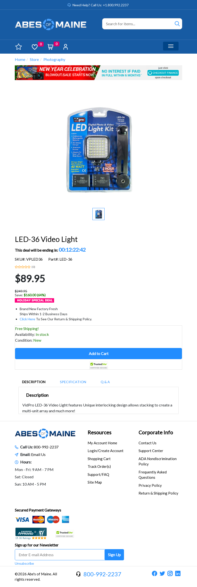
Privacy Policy (150, 485)
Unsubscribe (24, 563)
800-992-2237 (46, 447)
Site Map (95, 482)
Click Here (27, 319)
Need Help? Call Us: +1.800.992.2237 (101, 5)
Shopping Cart (99, 458)
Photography (54, 59)
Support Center (151, 450)
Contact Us (147, 443)
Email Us (38, 454)
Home (20, 59)
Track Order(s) (99, 466)
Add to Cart (98, 353)
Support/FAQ (98, 474)
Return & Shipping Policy (158, 493)
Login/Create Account (105, 450)
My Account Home (102, 443)
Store (34, 59)
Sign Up (114, 554)
